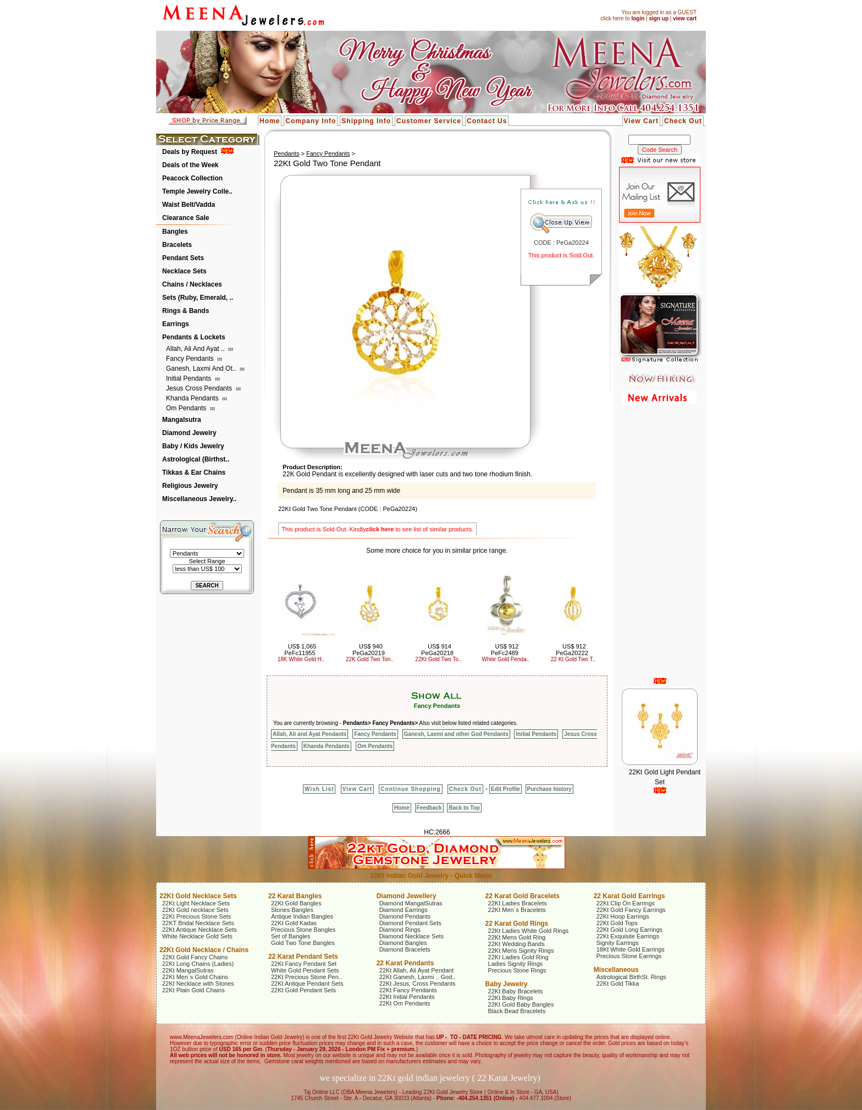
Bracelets (177, 245)
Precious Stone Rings (517, 970)
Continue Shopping (410, 789)
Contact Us (487, 121)
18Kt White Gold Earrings (630, 949)
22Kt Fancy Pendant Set (303, 963)
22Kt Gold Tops (617, 923)
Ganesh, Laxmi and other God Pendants (456, 734)
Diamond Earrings (403, 909)
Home (269, 121)
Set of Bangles (291, 936)
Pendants (286, 153)
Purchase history (549, 789)
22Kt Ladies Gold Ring (518, 957)
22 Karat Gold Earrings (629, 896)
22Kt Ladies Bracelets (517, 903)
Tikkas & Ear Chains (193, 472)
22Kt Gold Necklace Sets (198, 896)
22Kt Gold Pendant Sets (303, 990)
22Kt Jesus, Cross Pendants (417, 983)
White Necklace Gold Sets (197, 936)
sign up (658, 18)
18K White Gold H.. (301, 659)
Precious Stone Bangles (303, 929)
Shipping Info (366, 121)
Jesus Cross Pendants (200, 388)
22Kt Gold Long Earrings (629, 929)
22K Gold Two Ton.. (370, 659)
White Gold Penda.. (506, 659)
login (637, 18)
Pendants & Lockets (193, 337)
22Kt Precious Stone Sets (196, 916)
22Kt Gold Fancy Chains (195, 957)
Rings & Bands (185, 311)
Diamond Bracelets (404, 949)
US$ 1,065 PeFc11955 (300, 649)
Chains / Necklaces (192, 284)
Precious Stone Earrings (629, 956)
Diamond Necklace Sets (411, 936)
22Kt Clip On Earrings (625, 903)
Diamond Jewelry (189, 433)
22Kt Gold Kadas (294, 923)
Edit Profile (505, 789)
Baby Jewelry (506, 984)
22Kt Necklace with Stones (198, 983)
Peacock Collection (192, 178)
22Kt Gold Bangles (296, 903)
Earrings (175, 324)
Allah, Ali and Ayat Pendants (309, 734)
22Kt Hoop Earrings (622, 916)
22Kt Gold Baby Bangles (521, 1004)
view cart (685, 18)
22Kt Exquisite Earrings (627, 936)
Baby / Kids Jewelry (193, 446)
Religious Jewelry (190, 486)
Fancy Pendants (191, 358)
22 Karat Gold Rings (517, 923)
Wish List (319, 789)
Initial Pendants (189, 378)
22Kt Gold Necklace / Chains (203, 950)
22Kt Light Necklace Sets (196, 903)
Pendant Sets (183, 258)
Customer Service (428, 121)
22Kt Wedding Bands (516, 944)
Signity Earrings (617, 942)
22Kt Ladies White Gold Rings (528, 930)
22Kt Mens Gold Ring (517, 937)
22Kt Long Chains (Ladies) (198, 963)
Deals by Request (189, 152)
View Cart (641, 121)
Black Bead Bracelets (517, 1011)
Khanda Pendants (193, 398)
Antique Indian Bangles (302, 916)
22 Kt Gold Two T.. (573, 659)
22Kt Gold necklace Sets (195, 909)
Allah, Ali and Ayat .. (196, 349)
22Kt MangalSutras (188, 970)
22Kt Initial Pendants (407, 996)
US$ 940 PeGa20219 (368, 649)
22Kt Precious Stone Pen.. (306, 977)
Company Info (310, 121)
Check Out (683, 121)
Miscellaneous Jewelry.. (199, 499)
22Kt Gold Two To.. (438, 659)
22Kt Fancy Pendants (408, 990)
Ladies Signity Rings (515, 963)
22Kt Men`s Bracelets (517, 909)
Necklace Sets (184, 271)
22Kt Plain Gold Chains (193, 990)
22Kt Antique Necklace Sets (199, 929)
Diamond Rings (400, 929)
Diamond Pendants (405, 916)
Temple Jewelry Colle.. (197, 191)
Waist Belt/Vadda (188, 204)
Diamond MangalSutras (411, 903)
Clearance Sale (185, 218)
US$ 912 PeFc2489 (504, 649)
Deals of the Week (190, 165)
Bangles (175, 231)
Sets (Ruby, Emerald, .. (197, 297)
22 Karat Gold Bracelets (522, 896)
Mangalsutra (181, 420)
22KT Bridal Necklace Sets (198, 923)
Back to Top (464, 808)
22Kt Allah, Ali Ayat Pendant (416, 970)
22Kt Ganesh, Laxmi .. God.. (417, 977)
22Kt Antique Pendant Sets (307, 983)
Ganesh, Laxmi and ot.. (202, 368)
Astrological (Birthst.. (195, 459)
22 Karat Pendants (405, 963)
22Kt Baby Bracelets (515, 991)
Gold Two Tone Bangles (303, 942)
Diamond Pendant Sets (410, 923)
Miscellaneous (616, 970)
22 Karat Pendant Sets (303, 956)
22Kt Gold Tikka (617, 983)
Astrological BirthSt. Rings (631, 977)
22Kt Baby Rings (510, 997)
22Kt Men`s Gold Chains (195, 977)
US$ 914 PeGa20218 (437, 649)
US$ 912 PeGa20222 (572, 649)
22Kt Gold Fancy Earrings (631, 909)
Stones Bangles (292, 909)
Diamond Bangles (403, 942)
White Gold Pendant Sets (305, 970)
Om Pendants (187, 408)
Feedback (429, 808)
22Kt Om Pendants (404, 1003)
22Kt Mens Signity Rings (521, 950)
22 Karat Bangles (295, 896)
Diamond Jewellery (406, 896)
